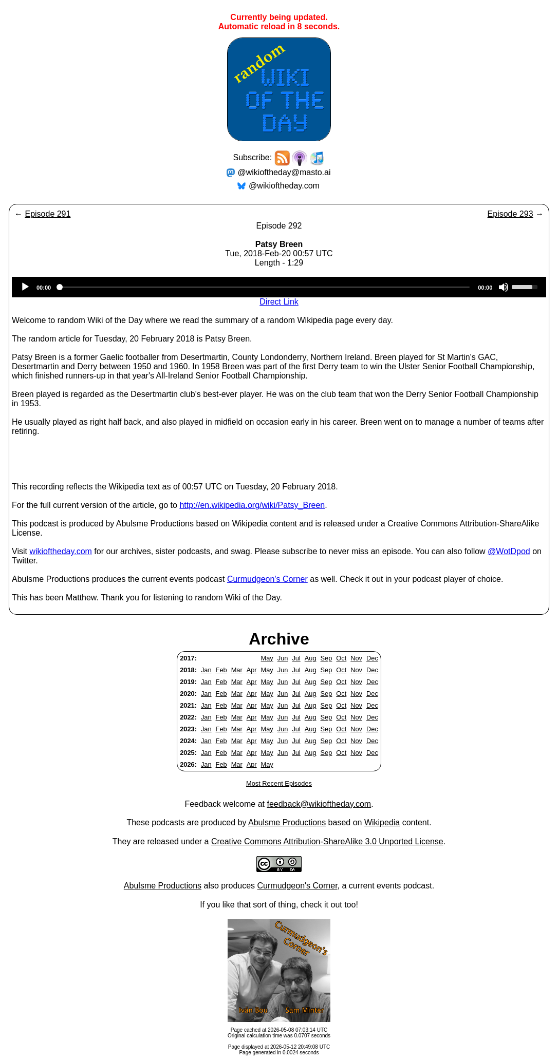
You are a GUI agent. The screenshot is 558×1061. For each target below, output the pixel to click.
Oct (341, 658)
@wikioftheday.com (284, 185)
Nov (356, 658)
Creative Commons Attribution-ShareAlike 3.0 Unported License (327, 841)
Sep (326, 658)
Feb (221, 670)
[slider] (264, 287)
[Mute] (503, 287)
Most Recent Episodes (279, 783)
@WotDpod (509, 551)
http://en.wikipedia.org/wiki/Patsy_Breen (252, 505)
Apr (252, 670)
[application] (279, 287)
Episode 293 (510, 214)
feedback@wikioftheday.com (319, 804)
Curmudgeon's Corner (267, 579)
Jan (206, 670)
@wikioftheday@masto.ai (284, 172)
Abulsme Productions (287, 822)
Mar (237, 670)
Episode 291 (47, 214)
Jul (296, 658)
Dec (372, 658)
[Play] (25, 287)
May (267, 658)
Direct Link (279, 301)
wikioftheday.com (60, 551)
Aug (311, 658)
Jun (282, 658)
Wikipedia (382, 822)
